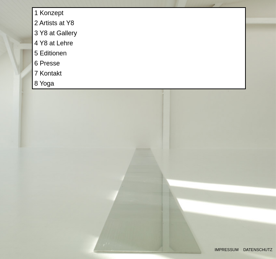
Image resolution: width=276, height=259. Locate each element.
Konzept (195, 19)
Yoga (190, 90)
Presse (193, 69)
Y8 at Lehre (199, 49)
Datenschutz (257, 250)
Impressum (227, 250)
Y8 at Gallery (201, 39)
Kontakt (194, 79)
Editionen (196, 59)
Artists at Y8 (200, 29)
